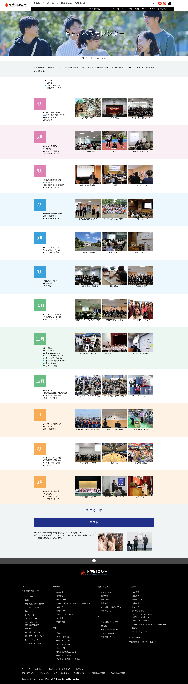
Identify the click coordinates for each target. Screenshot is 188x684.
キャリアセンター (108, 592)
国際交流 (59, 596)
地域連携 (28, 629)
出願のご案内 (137, 600)
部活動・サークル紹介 (64, 611)
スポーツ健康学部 (63, 637)
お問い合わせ (44, 673)
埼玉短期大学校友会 (118, 673)
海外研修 (59, 618)
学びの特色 (29, 596)
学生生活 (115, 9)
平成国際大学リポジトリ (110, 637)
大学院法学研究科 (63, 644)
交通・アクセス (28, 673)
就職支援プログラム (108, 603)
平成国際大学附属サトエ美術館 (68, 659)
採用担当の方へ (107, 611)
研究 (137, 9)
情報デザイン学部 (63, 641)
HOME (81, 58)
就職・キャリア (104, 587)
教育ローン (136, 628)
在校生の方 (52, 3)
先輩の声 (59, 607)
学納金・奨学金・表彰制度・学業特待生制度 (73, 603)
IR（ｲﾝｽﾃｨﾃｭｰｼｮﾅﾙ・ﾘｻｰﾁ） (35, 636)
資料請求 (135, 603)
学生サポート (61, 600)
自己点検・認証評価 (32, 632)
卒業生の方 (66, 3)
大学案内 (164, 9)
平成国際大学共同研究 (109, 622)
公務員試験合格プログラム (111, 607)
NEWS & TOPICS (149, 9)
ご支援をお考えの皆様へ (34, 643)
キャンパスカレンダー (64, 614)
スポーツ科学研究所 (108, 633)
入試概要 (135, 592)
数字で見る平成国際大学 (34, 604)
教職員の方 (80, 3)
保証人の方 (79, 669)
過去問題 (135, 607)
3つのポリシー (30, 615)
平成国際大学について (98, 9)
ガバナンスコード (32, 619)
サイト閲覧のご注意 (61, 673)
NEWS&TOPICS (135, 638)
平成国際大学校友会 (98, 673)
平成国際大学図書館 (64, 655)
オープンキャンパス (139, 632)
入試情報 (132, 587)
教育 (124, 9)
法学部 (59, 633)
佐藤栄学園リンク (32, 640)
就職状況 (104, 596)
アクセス (152, 3)
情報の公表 (29, 611)
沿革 (27, 600)
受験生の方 (39, 3)
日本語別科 (60, 648)
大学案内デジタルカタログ (35, 607)
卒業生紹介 (105, 600)
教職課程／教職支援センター (67, 652)
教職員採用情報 (79, 673)
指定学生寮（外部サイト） (142, 621)
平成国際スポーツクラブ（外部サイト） (144, 642)
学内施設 (59, 592)
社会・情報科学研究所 (109, 629)
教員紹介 (104, 626)
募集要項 (135, 596)
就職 (130, 9)
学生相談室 (60, 622)
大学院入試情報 (138, 611)
